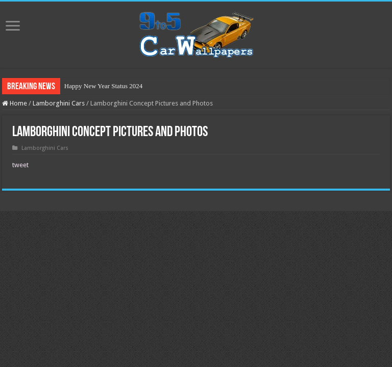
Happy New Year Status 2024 (103, 86)
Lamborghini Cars (59, 103)
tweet (20, 165)
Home (14, 103)
